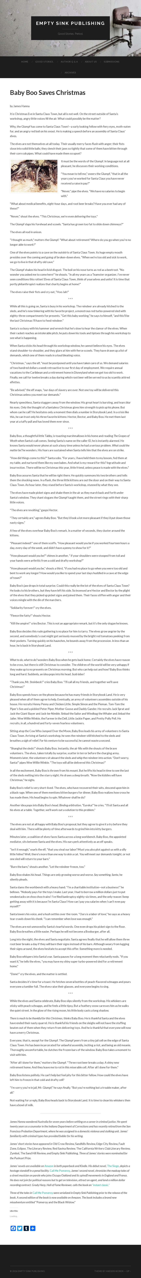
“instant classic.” (101, 1185)
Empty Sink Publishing (70, 23)
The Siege (114, 1166)
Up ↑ (128, 1271)
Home (24, 61)
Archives (70, 72)
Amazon (49, 1166)
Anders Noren (115, 1271)
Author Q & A (69, 61)
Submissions (111, 61)
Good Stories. (44, 61)
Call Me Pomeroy (60, 1170)
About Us (91, 61)
